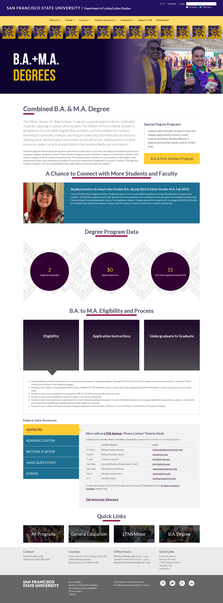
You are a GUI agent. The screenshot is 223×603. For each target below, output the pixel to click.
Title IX (72, 594)
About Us (56, 21)
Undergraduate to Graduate (172, 336)
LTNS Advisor (113, 433)
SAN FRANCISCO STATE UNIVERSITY (43, 8)
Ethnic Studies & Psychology (82, 556)
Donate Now (163, 20)
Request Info (165, 565)
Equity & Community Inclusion (83, 585)
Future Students (167, 556)
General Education (89, 534)
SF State (191, 7)
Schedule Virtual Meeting (127, 562)
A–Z (162, 3)
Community (128, 21)
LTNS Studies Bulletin (169, 562)
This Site (205, 7)
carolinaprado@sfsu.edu (164, 478)
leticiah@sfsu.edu (161, 459)
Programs (86, 21)
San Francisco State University (128, 582)
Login (182, 3)
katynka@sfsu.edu (161, 464)
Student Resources (106, 21)
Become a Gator (40, 451)
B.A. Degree (179, 534)
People (71, 21)
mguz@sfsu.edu (160, 454)
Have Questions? (41, 462)
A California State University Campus (132, 585)
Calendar (172, 3)
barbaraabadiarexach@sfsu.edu (168, 449)
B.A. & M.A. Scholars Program (172, 158)
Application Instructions (111, 336)
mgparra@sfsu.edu (162, 473)
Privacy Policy (75, 591)
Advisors (34, 429)
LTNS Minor (134, 534)
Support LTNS (145, 20)
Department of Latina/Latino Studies (107, 8)
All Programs (43, 534)
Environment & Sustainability (83, 588)
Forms (32, 473)
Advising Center (40, 440)
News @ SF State (167, 559)
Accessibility (75, 582)
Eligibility (51, 336)
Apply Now (164, 568)
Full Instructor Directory (102, 499)
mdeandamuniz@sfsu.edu (165, 468)
